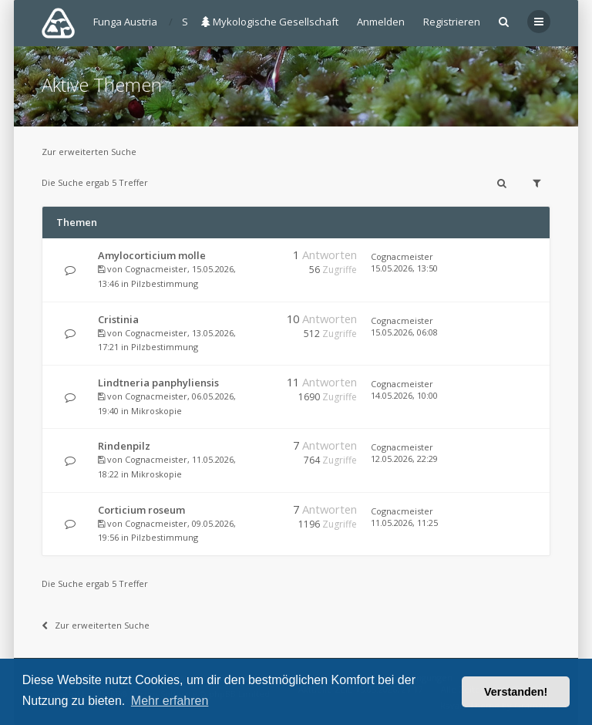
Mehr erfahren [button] (170, 700)
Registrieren (451, 22)
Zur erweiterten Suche (89, 151)
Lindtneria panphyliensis (158, 382)
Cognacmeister (156, 269)
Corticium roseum (141, 510)
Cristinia (118, 319)
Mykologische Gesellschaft (269, 22)
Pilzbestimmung (164, 283)
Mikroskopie (156, 410)
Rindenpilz (124, 446)
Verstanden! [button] (515, 692)
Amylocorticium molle (152, 255)
